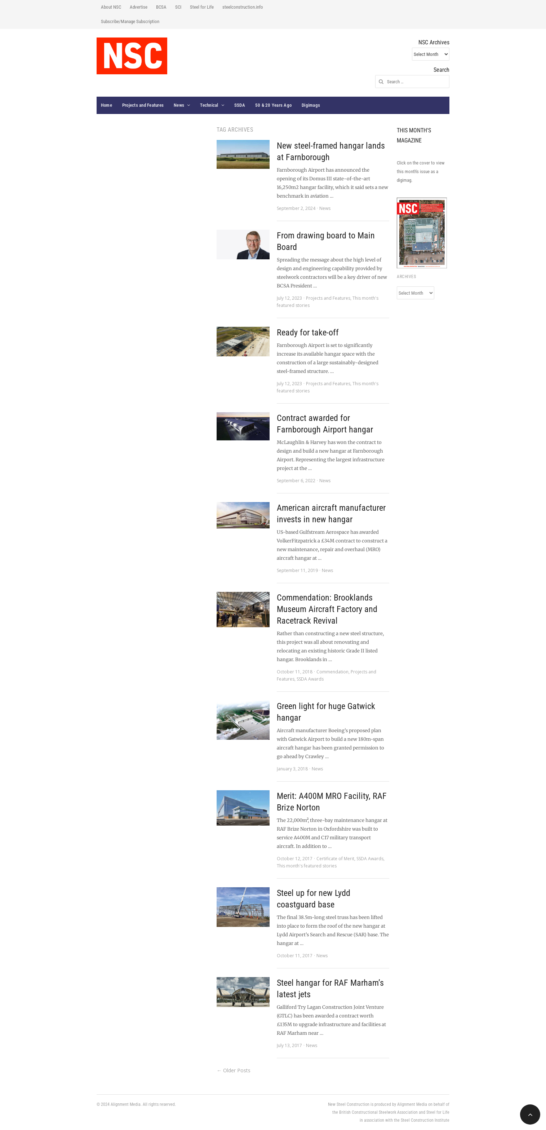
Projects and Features (143, 105)
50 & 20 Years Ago (273, 105)
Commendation (332, 672)
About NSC (111, 7)
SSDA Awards (310, 679)
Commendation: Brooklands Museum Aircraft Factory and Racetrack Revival (327, 609)
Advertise (138, 7)
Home (106, 105)
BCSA (161, 7)
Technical (209, 105)
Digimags (311, 105)
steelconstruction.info (242, 7)
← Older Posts (233, 1070)
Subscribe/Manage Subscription (130, 21)
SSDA (239, 105)
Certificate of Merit (335, 859)
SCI (178, 7)
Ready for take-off (308, 332)
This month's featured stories (307, 866)
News (179, 105)
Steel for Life (202, 7)
